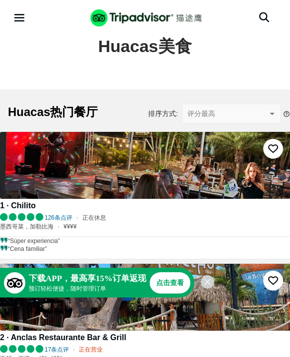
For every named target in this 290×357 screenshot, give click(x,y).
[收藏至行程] (273, 149)
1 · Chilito (18, 205)
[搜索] (264, 17)
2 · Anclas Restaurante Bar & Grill (63, 337)
